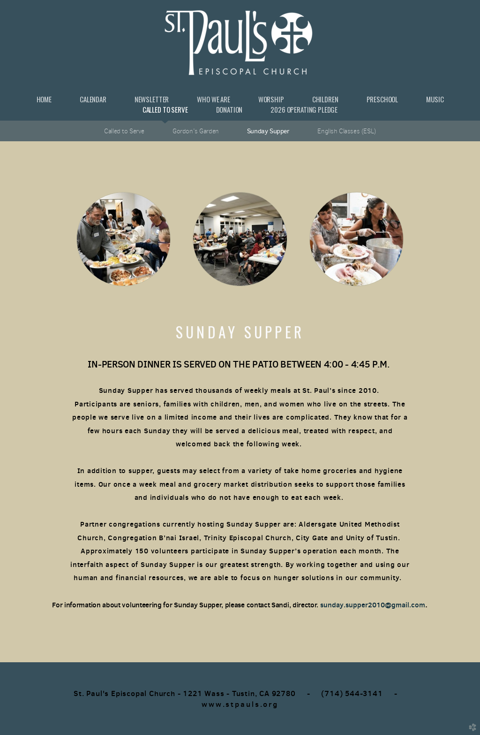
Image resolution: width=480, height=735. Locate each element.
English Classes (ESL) (346, 131)
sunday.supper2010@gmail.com (372, 605)
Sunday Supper (268, 131)
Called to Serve (124, 131)
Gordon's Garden (195, 131)
